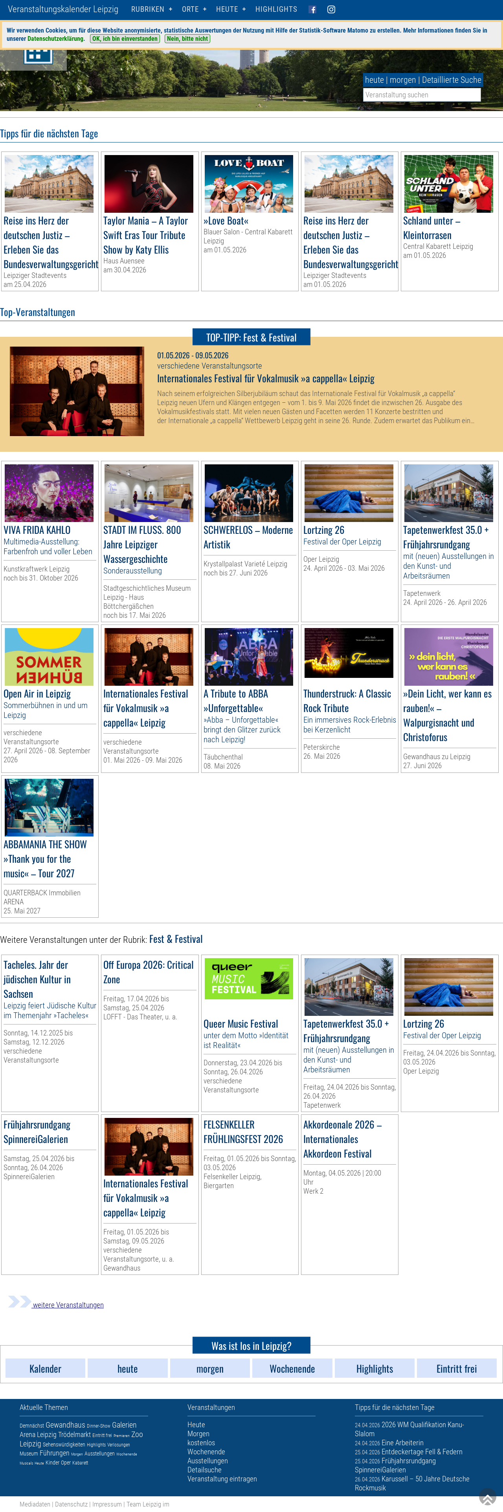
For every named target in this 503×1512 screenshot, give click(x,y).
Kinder (52, 1462)
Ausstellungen (99, 1453)
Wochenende (126, 1454)
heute (374, 80)
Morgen (77, 1454)
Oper (66, 1462)
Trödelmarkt (74, 1434)
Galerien (124, 1425)
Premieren (122, 1435)
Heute (39, 1463)
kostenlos (201, 1442)
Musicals (26, 1463)
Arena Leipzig (38, 1434)
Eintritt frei (102, 1435)
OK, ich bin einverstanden (125, 38)
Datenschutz (71, 1504)
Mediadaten (35, 1504)
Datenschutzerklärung (55, 38)
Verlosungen (118, 1445)
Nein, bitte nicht (187, 38)
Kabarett (80, 1463)
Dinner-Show (98, 1426)
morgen (403, 80)
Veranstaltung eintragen (222, 1478)
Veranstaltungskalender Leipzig (63, 9)
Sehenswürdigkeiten (64, 1444)
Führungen (55, 1453)
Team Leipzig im (148, 1504)
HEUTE (227, 9)
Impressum (107, 1504)
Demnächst (32, 1426)
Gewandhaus (65, 1425)
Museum (29, 1453)
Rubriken (148, 9)
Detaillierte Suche (451, 80)
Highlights (276, 9)
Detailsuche (204, 1469)
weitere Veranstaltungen (56, 1304)
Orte (190, 9)
